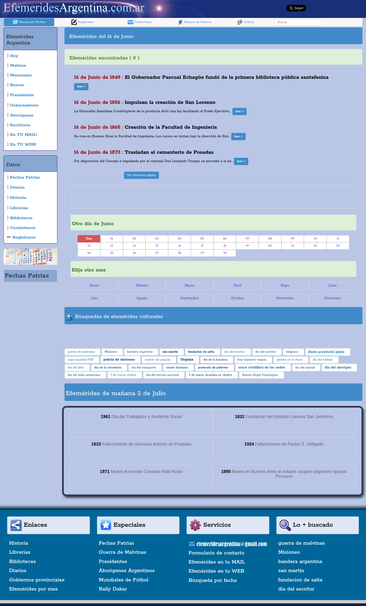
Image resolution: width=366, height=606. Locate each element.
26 (134, 253)
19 (247, 246)
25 (111, 253)
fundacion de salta (300, 580)
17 (202, 246)
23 (338, 246)
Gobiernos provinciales (37, 580)
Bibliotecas (22, 561)
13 (111, 246)
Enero (94, 285)
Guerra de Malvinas (122, 552)
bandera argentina (300, 561)
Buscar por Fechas (29, 22)
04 (179, 238)
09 (292, 238)
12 (89, 246)
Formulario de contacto (216, 553)
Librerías (19, 552)
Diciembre (332, 298)
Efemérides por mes (33, 589)
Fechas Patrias (116, 543)
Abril (237, 285)
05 (202, 238)
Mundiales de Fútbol (123, 580)
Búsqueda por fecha (212, 580)
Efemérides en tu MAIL (216, 562)
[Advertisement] (287, 36)
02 (134, 238)
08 (270, 238)
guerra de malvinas (301, 543)
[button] (81, 86)
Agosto (142, 298)
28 (179, 253)
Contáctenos (140, 22)
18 (224, 246)
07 (247, 238)
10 (315, 238)
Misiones (289, 552)
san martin (291, 570)
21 (292, 246)
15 (157, 246)
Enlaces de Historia (194, 22)
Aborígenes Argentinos (127, 570)
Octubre (237, 298)
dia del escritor (296, 589)
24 (89, 253)
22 (315, 246)
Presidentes (113, 561)
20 (270, 246)
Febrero (142, 285)
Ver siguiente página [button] (141, 175)
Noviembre (285, 298)
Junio (332, 285)
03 (157, 238)
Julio (94, 298)
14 (134, 246)
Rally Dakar (113, 589)
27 (156, 253)
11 (338, 238)
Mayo (285, 285)
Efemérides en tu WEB (216, 571)
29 (202, 253)
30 (224, 253)
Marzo (189, 285)
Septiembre (190, 298)
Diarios (245, 22)
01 (111, 238)
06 (224, 238)
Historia (18, 543)
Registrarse (82, 22)
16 (179, 246)
